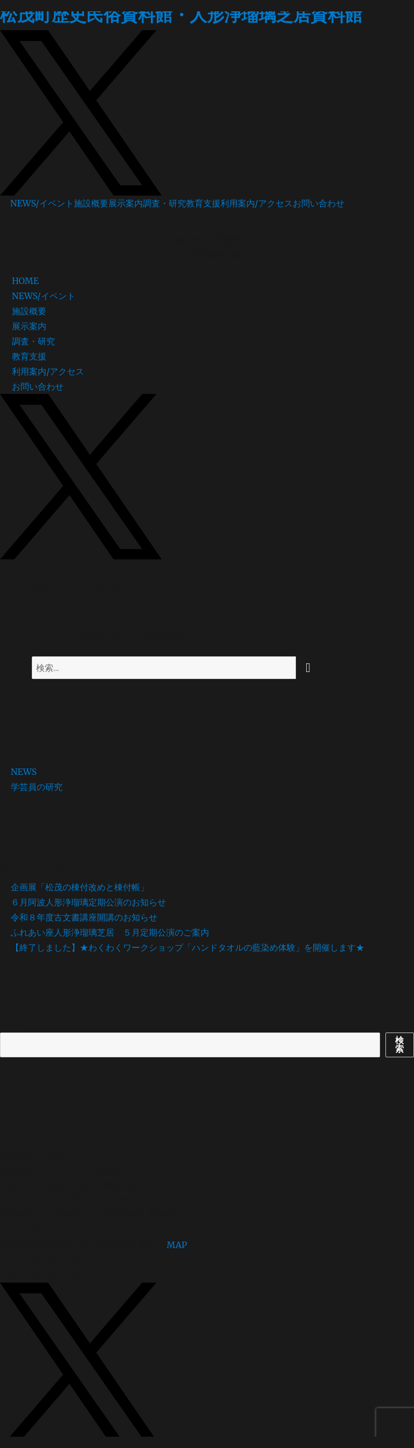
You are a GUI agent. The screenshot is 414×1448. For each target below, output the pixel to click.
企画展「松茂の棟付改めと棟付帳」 (80, 887)
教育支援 (203, 203)
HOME (25, 280)
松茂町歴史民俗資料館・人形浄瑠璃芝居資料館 (181, 15)
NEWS (24, 771)
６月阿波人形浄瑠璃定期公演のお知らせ (88, 902)
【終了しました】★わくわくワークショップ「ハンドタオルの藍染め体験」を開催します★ (187, 947)
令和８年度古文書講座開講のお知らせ (84, 917)
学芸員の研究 (37, 786)
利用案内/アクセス (256, 203)
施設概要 (91, 203)
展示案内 (125, 203)
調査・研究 (164, 203)
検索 (8, 1025)
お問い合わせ (318, 203)
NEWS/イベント (42, 203)
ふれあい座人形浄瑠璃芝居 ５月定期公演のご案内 (110, 932)
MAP (177, 1244)
